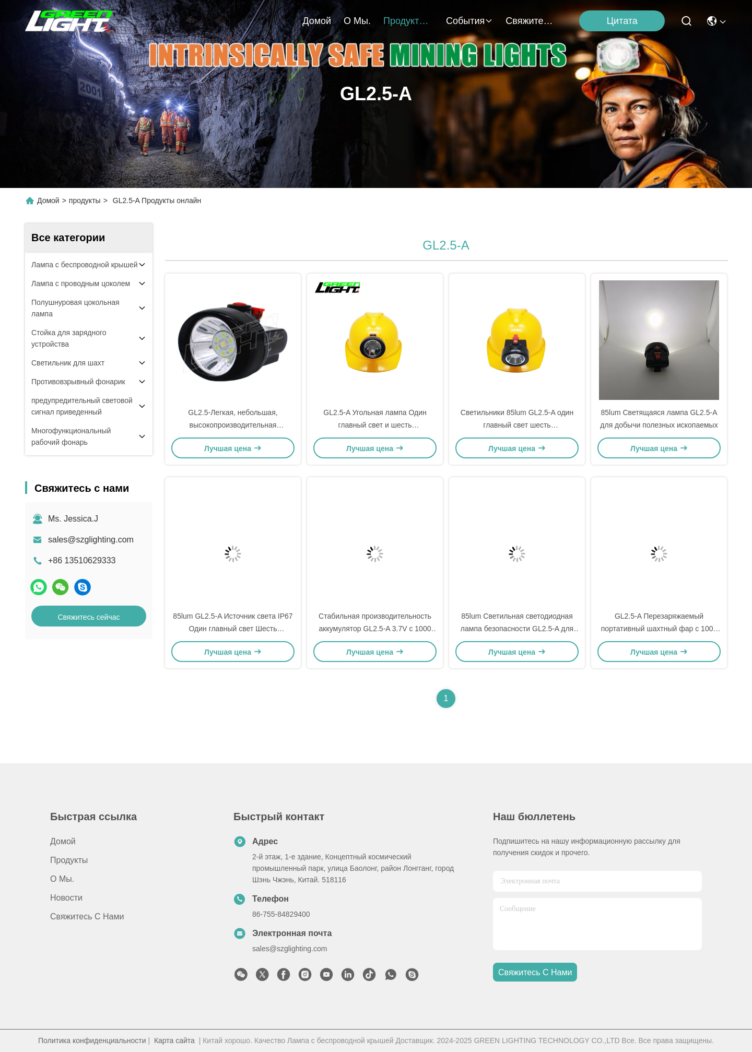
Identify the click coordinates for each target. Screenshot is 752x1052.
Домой (316, 21)
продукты (408, 21)
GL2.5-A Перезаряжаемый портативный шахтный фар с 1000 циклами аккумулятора (659, 628)
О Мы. (357, 21)
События (469, 21)
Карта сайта (174, 1040)
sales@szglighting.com (91, 539)
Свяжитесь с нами (531, 21)
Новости (66, 897)
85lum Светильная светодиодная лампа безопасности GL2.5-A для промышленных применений (517, 628)
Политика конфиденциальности (92, 1040)
